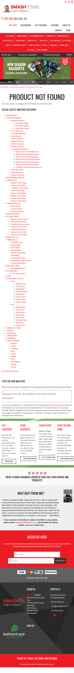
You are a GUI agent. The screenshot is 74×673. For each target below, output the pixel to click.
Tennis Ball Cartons (18, 258)
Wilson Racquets (17, 141)
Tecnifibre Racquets (18, 133)
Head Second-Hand (18, 229)
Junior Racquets (17, 172)
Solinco (14, 364)
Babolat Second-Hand (19, 219)
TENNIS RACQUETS (22, 36)
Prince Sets (20, 318)
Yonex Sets (20, 310)
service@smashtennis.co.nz (26, 522)
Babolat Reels (21, 284)
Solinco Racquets (17, 144)
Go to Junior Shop (48, 457)
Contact (58, 30)
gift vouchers (7, 427)
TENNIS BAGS (51, 36)
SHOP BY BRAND (42, 49)
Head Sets (19, 323)
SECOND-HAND (20, 40)
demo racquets (25, 427)
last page (58, 405)
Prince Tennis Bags (18, 193)
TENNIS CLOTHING (34, 45)
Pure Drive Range (22, 126)
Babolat (14, 343)
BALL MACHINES (55, 40)
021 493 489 (9, 18)
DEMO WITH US (32, 40)
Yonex (13, 346)
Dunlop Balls (15, 245)
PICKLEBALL (53, 45)
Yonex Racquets (17, 131)
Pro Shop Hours (56, 611)
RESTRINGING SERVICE (37, 36)
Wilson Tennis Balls (18, 253)
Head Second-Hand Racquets (27, 157)
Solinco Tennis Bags (18, 201)
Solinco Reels (21, 302)
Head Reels (20, 289)
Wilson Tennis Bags (18, 196)
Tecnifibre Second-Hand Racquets (28, 167)
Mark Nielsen (54, 515)
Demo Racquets (17, 170)
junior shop (45, 425)
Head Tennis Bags (18, 191)
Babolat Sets (20, 307)
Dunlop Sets (20, 315)
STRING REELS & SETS (19, 45)
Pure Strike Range (22, 128)
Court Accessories (18, 273)
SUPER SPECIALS (8, 40)
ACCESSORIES (67, 40)
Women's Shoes (17, 211)
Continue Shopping (11, 371)
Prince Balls (15, 248)
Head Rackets (16, 136)
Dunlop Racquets (17, 146)
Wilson (13, 356)
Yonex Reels (20, 286)
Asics (13, 359)
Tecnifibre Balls (16, 242)
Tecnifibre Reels (22, 292)
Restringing (26, 25)
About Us (66, 25)
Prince (13, 354)
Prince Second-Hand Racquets (27, 165)
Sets (13, 305)
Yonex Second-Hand (19, 222)
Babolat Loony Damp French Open (31, 87)
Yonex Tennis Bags (18, 185)
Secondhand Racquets (19, 149)
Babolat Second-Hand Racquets (28, 159)
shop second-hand (64, 427)
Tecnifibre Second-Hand (20, 224)
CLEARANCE (30, 49)
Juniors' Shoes (16, 209)
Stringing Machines (18, 268)
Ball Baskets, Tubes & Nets (21, 261)
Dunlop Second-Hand (19, 232)
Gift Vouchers (41, 25)
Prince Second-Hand (19, 235)
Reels (13, 281)
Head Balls (15, 255)
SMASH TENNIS (37, 664)
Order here (9, 461)
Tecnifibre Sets (21, 320)
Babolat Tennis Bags (18, 183)
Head (13, 351)
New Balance (16, 362)
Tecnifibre (14, 349)
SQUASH (44, 45)
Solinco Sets (20, 312)
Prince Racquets (17, 139)
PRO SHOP (13, 25)
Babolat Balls (16, 250)
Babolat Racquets (17, 121)
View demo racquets (30, 458)
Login (68, 30)
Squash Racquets (17, 175)
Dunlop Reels (20, 297)
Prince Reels (20, 294)
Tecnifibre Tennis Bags (19, 188)
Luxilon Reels (21, 299)
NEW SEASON (10, 36)
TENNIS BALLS (43, 40)
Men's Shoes (16, 206)
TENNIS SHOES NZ (62, 36)
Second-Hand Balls (18, 263)
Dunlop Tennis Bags (18, 198)
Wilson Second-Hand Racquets (27, 154)
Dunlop (13, 367)
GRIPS (8, 45)
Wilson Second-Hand (19, 227)
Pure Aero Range (22, 123)
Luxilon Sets (20, 325)
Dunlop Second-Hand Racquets (27, 162)
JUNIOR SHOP (64, 45)
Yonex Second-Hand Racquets (27, 152)
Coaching (55, 25)
